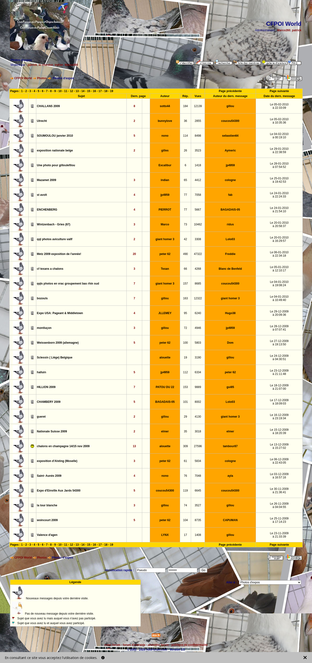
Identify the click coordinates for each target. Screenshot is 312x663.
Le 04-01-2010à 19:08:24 (279, 283)
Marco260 (283, 30)
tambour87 (230, 446)
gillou (230, 106)
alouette (164, 357)
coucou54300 (230, 121)
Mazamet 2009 (46, 180)
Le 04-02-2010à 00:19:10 (279, 135)
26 (185, 150)
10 (60, 91)
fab (230, 195)
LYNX (165, 535)
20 (134, 254)
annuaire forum (158, 645)
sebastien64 (230, 135)
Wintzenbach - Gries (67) (53, 224)
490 (185, 254)
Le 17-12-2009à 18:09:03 (279, 402)
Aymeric (230, 150)
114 (185, 135)
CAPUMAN (230, 520)
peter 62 (164, 254)
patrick (296, 30)
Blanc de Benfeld (230, 268)
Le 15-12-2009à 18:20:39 (279, 431)
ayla (230, 475)
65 (185, 180)
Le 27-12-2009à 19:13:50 (279, 342)
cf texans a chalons (50, 268)
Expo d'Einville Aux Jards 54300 (59, 490)
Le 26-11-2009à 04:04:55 (279, 505)
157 (185, 283)
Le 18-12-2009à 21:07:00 (279, 387)
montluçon (44, 328)
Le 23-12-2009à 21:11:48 (279, 372)
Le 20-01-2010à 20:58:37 (279, 224)
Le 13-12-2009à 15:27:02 (279, 446)
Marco (165, 224)
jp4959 (230, 165)
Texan (165, 268)
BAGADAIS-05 (230, 209)
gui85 (230, 387)
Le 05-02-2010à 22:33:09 (279, 106)
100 (185, 342)
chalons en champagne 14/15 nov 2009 (63, 446)
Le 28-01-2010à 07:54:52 (279, 165)
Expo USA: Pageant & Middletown (60, 313)
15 (88, 91)
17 (100, 91)
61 (185, 461)
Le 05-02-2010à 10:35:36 (279, 121)
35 (185, 431)
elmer (165, 431)
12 (71, 91)
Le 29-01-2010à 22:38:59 (279, 150)
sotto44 (165, 106)
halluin (41, 372)
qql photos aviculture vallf (55, 239)
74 (185, 505)
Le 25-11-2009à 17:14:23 (279, 520)
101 (185, 402)
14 (82, 91)
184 (185, 106)
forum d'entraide (134, 645)
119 (185, 490)
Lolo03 (230, 239)
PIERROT (165, 209)
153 (185, 387)
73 (185, 224)
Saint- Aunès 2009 (49, 475)
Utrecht (42, 121)
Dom (230, 342)
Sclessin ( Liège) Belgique (55, 357)
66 (185, 268)
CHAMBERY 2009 (49, 402)
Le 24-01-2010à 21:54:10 (279, 209)
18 (105, 91)
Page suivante (279, 91)
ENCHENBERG (47, 209)
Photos (42, 78)
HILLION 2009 (46, 387)
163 (185, 298)
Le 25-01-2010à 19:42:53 (279, 180)
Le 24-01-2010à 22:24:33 (279, 195)
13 (77, 91)
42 (185, 239)
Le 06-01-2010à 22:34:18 (279, 254)
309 (185, 446)
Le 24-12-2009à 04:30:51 (279, 357)
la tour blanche (47, 505)
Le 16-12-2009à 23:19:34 (279, 416)
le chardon (46, 65)
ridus (230, 224)
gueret (41, 416)
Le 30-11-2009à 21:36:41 (279, 490)
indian (59, 65)
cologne (230, 180)
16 (94, 91)
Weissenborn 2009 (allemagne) (58, 342)
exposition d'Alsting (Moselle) (57, 461)
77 (185, 195)
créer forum (112, 645)
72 (185, 328)
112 (185, 372)
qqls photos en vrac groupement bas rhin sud (68, 283)
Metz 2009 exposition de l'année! (59, 254)
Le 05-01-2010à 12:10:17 (279, 268)
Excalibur (164, 165)
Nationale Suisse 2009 (52, 431)
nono (164, 135)
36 (185, 121)
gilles (165, 150)
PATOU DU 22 (165, 387)
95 (185, 313)
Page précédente (230, 91)
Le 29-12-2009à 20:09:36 (279, 313)
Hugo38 (230, 313)
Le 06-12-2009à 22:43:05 (279, 461)
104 (185, 520)
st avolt (42, 195)
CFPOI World (23, 78)
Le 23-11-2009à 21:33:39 (279, 535)
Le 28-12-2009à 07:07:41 (279, 328)
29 (185, 416)
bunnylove (165, 121)
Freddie (230, 254)
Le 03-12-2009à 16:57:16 (279, 475)
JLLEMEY (165, 313)
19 (111, 91)
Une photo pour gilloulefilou (56, 165)
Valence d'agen (47, 535)
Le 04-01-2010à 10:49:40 (279, 298)
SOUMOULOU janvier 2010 (55, 135)
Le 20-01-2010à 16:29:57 (279, 239)
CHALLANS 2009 (48, 106)
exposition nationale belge (55, 150)
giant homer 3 (165, 239)
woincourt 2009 (47, 520)
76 (185, 475)
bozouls (42, 298)
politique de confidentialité (189, 645)
